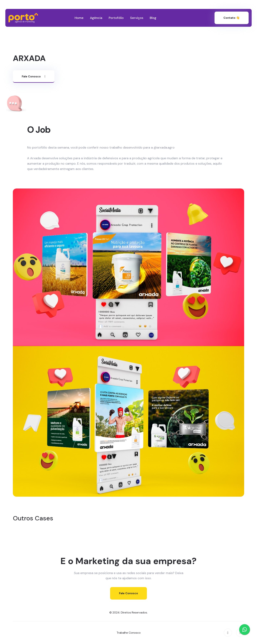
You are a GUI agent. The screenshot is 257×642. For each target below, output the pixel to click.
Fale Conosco (34, 76)
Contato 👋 (231, 18)
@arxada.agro (164, 147)
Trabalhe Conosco (129, 633)
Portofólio (116, 18)
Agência (96, 18)
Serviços (136, 18)
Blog (153, 18)
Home (79, 18)
